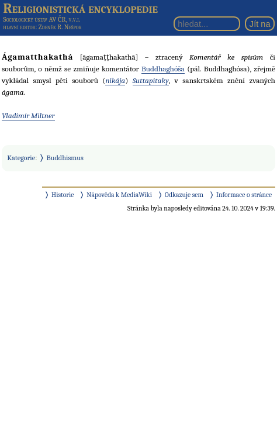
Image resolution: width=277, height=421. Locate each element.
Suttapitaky (151, 80)
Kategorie (21, 158)
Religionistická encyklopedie (80, 8)
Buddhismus (65, 158)
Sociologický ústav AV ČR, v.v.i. (41, 19)
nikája (115, 80)
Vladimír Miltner (28, 115)
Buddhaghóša (163, 68)
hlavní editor (19, 27)
